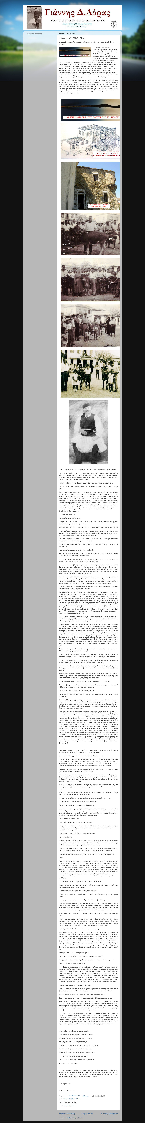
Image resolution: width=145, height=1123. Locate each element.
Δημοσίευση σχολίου (68, 1106)
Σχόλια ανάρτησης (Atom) (74, 1118)
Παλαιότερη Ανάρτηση (109, 1114)
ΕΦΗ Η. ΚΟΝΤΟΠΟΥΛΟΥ (72, 1098)
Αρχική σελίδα (87, 1114)
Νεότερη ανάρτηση (67, 1114)
